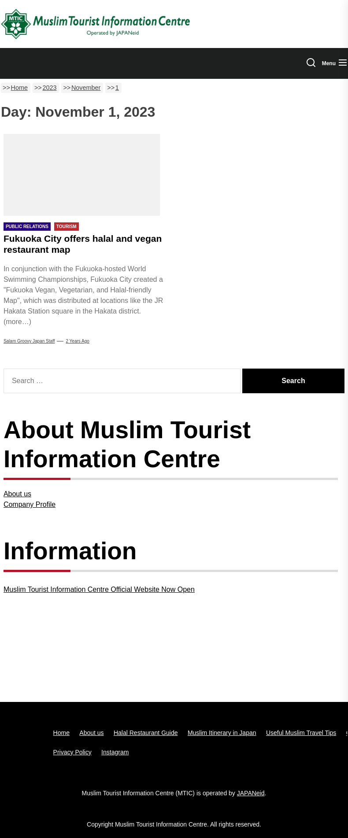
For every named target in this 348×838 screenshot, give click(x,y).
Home (61, 732)
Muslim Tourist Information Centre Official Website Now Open (99, 589)
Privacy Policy (72, 752)
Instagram (115, 752)
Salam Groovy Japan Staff (29, 341)
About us (17, 494)
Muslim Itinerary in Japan (222, 732)
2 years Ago (77, 341)
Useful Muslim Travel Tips (301, 732)
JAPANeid (251, 793)
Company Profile (30, 504)
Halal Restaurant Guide (146, 732)
